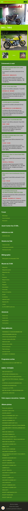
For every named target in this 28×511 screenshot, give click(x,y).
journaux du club (6, 351)
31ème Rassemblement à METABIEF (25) (12, 362)
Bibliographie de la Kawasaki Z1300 (10, 258)
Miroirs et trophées (6, 292)
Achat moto (5, 315)
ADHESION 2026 (6, 236)
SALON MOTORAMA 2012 (8, 434)
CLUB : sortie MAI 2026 (9, 86)
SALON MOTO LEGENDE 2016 (9, 472)
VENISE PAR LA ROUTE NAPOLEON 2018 (11, 376)
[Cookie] (3, 508)
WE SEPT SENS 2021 (7, 497)
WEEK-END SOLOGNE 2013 (8, 441)
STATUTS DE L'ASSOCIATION (9, 336)
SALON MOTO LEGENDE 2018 (9, 487)
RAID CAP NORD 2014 (7, 371)
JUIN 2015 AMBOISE (7, 460)
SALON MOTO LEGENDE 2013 (9, 444)
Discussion (4, 220)
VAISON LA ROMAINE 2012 (8, 420)
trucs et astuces (6, 218)
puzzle (4, 294)
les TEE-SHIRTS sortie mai (8, 306)
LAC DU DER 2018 (6, 482)
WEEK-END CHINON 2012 (8, 431)
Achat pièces (5, 320)
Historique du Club (6, 249)
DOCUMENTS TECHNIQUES (8, 354)
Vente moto (5, 318)
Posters (4, 282)
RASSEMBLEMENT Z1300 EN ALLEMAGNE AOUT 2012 (13, 428)
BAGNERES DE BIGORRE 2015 (9, 458)
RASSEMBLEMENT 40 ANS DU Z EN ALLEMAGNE (13, 425)
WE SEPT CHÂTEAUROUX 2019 (9, 492)
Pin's (3, 274)
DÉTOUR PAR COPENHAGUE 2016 (10, 374)
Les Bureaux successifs (7, 247)
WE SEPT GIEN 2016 (7, 470)
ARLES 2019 (5, 490)
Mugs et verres (5, 279)
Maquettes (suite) (6, 269)
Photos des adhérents (7, 408)
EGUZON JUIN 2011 (6, 413)
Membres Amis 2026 (7, 344)
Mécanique (5, 215)
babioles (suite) (6, 299)
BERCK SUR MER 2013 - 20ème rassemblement (13, 439)
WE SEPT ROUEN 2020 (7, 494)
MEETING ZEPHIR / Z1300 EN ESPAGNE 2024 (12, 390)
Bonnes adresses (6, 346)
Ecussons (4, 277)
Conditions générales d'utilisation (14, 508)
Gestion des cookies (14, 506)
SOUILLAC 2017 (6, 475)
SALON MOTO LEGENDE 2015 (9, 465)
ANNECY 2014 (5, 446)
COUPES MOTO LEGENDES (10, 102)
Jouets (4, 304)
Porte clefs (4, 289)
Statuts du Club (6, 244)
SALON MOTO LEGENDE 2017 (9, 480)
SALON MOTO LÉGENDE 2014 (9, 451)
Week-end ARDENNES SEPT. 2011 (10, 415)
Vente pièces (5, 323)
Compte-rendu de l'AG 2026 (8, 339)
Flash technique (6, 349)
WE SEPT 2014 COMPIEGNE (8, 449)
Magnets (4, 284)
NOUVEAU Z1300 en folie (8, 410)
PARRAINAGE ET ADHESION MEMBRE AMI (12, 331)
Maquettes (4, 267)
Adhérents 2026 (6, 341)
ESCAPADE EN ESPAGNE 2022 (9, 385)
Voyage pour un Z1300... (8, 388)
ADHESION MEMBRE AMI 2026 (9, 334)
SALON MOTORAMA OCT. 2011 (9, 418)
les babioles (5, 297)
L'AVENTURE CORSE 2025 (8, 393)
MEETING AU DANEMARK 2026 (12, 119)
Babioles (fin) (5, 301)
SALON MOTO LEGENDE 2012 (9, 436)
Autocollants (5, 287)
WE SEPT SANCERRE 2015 (8, 462)
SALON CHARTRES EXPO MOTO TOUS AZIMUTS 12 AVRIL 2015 (13, 454)
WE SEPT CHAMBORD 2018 (8, 485)
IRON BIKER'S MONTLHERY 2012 (9, 423)
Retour (14, 55)
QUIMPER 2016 (5, 467)
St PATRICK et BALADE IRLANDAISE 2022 (12, 383)
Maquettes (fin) (6, 272)
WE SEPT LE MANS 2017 (8, 477)
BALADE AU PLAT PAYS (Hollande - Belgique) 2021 (13, 380)
